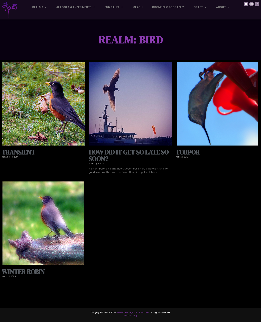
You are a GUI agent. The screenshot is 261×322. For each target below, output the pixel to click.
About (222, 7)
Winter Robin (23, 271)
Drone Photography (168, 7)
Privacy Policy (130, 315)
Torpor (187, 152)
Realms (39, 7)
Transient (18, 152)
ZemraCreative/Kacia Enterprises (133, 312)
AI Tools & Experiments (75, 7)
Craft (200, 7)
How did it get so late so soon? (129, 155)
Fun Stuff (114, 7)
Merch (137, 7)
